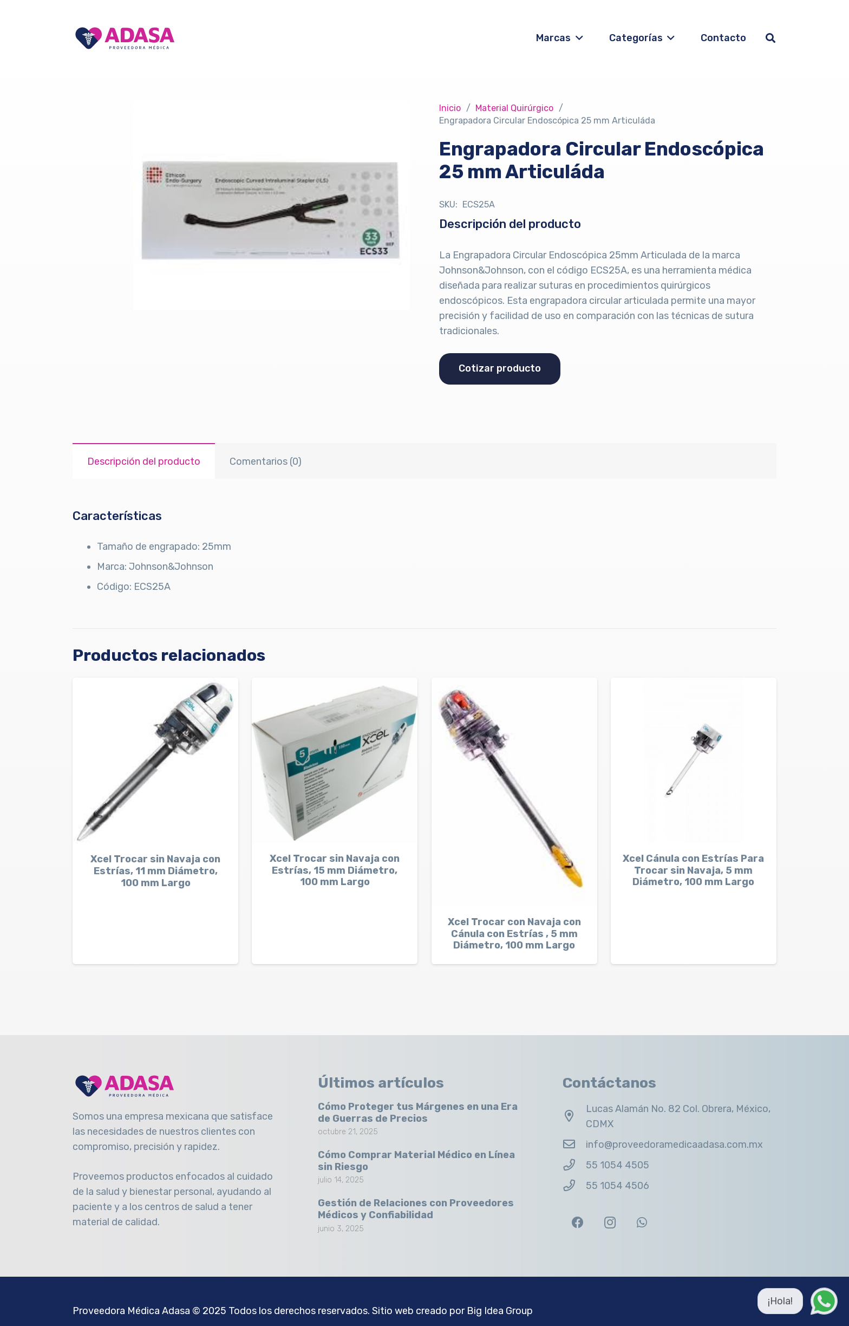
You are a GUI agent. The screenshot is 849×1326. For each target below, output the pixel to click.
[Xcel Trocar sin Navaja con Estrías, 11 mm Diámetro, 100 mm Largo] (155, 761)
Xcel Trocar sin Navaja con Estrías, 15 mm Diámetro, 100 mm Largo (335, 870)
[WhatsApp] (642, 1223)
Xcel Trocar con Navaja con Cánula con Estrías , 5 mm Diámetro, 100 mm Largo (514, 934)
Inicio (450, 108)
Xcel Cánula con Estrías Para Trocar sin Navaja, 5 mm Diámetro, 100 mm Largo (693, 870)
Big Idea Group (500, 1311)
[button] (577, 38)
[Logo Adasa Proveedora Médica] (125, 38)
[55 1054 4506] (574, 1186)
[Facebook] (577, 1223)
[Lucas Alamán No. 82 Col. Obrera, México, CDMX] (574, 1116)
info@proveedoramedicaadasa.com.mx (674, 1144)
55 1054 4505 (617, 1165)
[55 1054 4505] (574, 1165)
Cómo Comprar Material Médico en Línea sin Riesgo (416, 1161)
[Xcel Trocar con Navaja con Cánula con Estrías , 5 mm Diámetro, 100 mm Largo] (514, 792)
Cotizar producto (500, 368)
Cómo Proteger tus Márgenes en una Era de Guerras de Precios (418, 1112)
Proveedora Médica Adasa (131, 1311)
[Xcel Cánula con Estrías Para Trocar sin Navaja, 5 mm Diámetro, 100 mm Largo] (693, 760)
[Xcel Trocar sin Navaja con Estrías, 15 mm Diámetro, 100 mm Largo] (334, 760)
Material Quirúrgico (514, 108)
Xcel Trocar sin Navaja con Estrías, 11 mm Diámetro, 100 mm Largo (155, 871)
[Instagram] (610, 1223)
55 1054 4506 (617, 1186)
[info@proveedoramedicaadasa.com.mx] (574, 1144)
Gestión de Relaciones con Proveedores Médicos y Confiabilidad (416, 1209)
